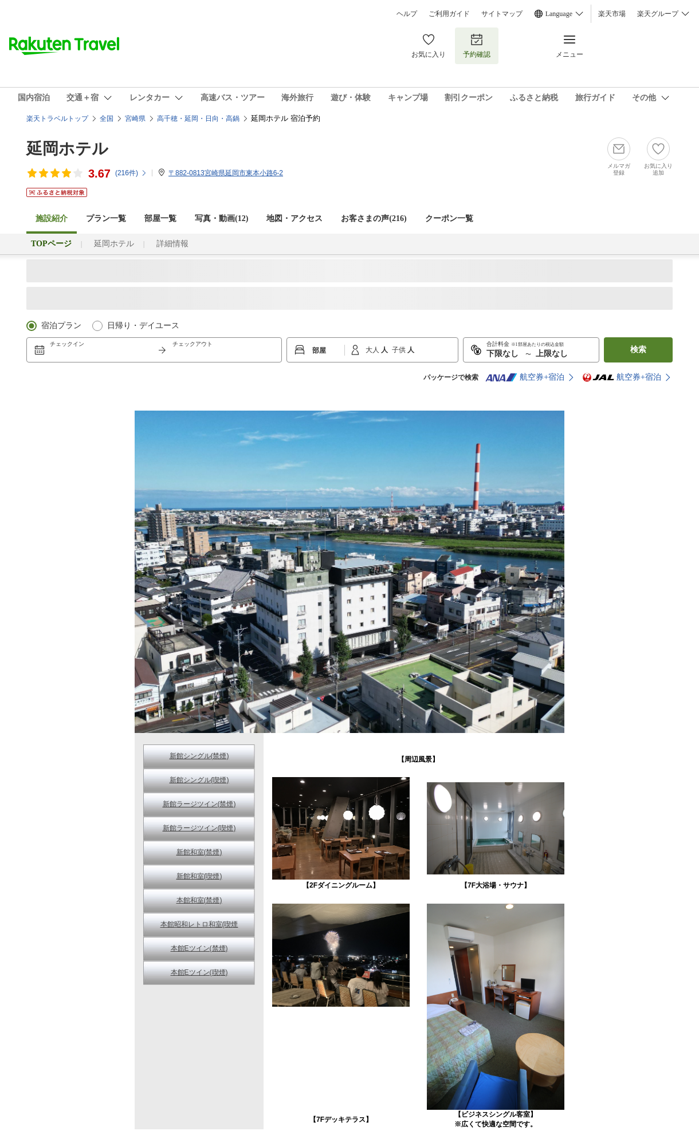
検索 (638, 349)
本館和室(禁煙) (199, 900)
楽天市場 (612, 14)
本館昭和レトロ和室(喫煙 (199, 924)
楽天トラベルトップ (57, 119)
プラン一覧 (106, 218)
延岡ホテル (67, 148)
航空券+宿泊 (524, 377)
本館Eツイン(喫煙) (199, 972)
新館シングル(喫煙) (199, 780)
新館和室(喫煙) (199, 876)
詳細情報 (172, 243)
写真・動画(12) (221, 218)
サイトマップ (502, 14)
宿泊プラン (61, 325)
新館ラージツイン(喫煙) (199, 828)
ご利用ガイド (449, 14)
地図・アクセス (294, 218)
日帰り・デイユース (143, 325)
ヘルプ (406, 14)
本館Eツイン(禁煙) (199, 948)
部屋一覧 (160, 218)
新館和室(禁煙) (199, 852)
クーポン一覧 (449, 218)
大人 (373, 350)
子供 (399, 350)
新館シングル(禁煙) (199, 756)
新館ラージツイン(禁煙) (199, 804)
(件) (131, 173)
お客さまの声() (373, 218)
